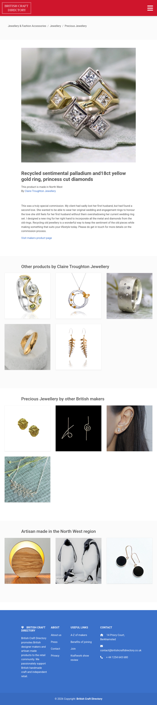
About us (56, 635)
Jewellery (55, 26)
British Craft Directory (89, 698)
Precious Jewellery (76, 26)
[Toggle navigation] (150, 8)
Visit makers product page (36, 238)
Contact (55, 648)
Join (73, 648)
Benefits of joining (81, 642)
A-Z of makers (79, 635)
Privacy (55, 655)
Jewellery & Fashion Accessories (27, 26)
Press (54, 642)
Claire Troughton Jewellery (40, 191)
